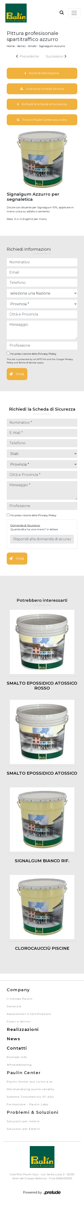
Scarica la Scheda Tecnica (42, 88)
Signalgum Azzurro (52, 46)
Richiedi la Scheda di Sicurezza (42, 104)
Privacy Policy (47, 353)
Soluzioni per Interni (23, 1121)
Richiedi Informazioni (42, 73)
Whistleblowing (19, 1064)
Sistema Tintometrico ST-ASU (30, 1096)
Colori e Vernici (19, 1021)
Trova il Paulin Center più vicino (42, 119)
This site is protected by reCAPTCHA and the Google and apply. (40, 361)
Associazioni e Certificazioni (29, 1014)
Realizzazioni (23, 1029)
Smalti (32, 46)
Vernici (21, 46)
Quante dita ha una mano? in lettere (34, 529)
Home (11, 46)
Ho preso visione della (31, 353)
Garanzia (14, 1006)
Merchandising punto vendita (30, 1089)
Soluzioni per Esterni (23, 1128)
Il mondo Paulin (20, 998)
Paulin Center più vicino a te (30, 1081)
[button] (62, 12)
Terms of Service (28, 362)
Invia (16, 374)
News (13, 1038)
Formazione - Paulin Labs (27, 1104)
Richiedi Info (17, 1057)
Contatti (17, 1048)
